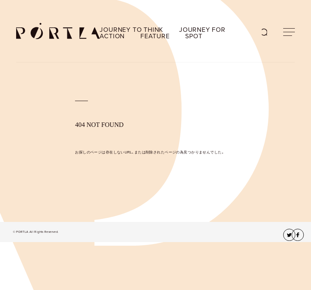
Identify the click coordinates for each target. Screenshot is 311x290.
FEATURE (155, 36)
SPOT (193, 36)
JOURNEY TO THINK (131, 30)
